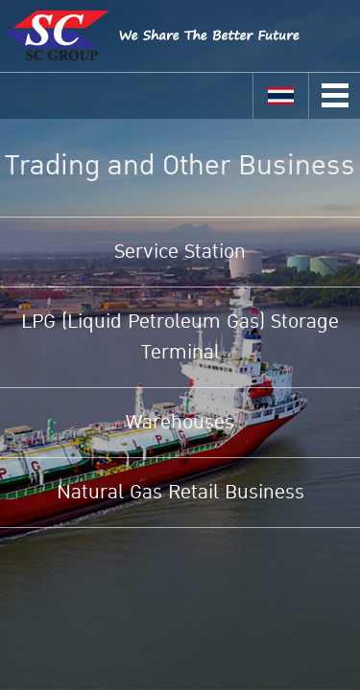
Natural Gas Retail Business (180, 492)
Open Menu (335, 95)
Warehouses (180, 422)
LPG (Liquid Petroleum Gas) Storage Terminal (180, 337)
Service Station (180, 252)
